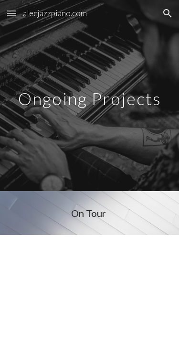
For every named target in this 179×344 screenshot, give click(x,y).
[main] (89, 95)
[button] (11, 13)
